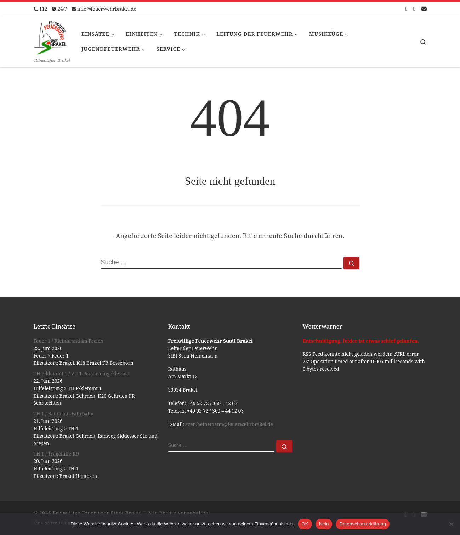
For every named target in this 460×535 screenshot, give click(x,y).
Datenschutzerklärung (362, 523)
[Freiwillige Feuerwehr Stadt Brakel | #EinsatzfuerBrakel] (51, 36)
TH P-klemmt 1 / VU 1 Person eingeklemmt (82, 373)
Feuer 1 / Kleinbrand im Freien (69, 341)
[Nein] (451, 524)
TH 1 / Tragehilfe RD (56, 454)
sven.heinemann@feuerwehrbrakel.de (229, 424)
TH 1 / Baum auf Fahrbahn (64, 413)
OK (304, 523)
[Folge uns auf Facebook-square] (406, 9)
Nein (324, 523)
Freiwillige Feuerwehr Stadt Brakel (97, 512)
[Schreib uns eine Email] (424, 9)
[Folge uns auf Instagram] (414, 9)
